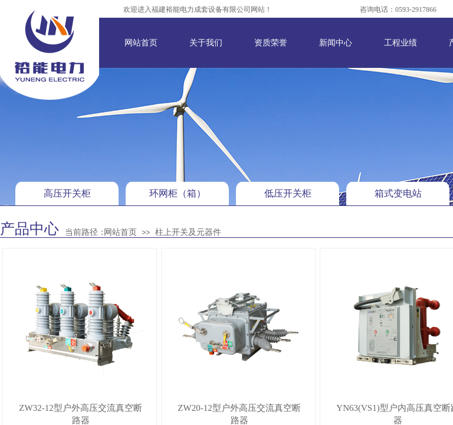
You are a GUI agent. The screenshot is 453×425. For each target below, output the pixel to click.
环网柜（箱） (177, 193)
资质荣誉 (270, 42)
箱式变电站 (398, 193)
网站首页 (140, 42)
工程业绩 (400, 42)
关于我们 (205, 42)
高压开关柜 (67, 193)
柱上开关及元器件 (188, 232)
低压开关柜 (287, 193)
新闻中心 (335, 42)
